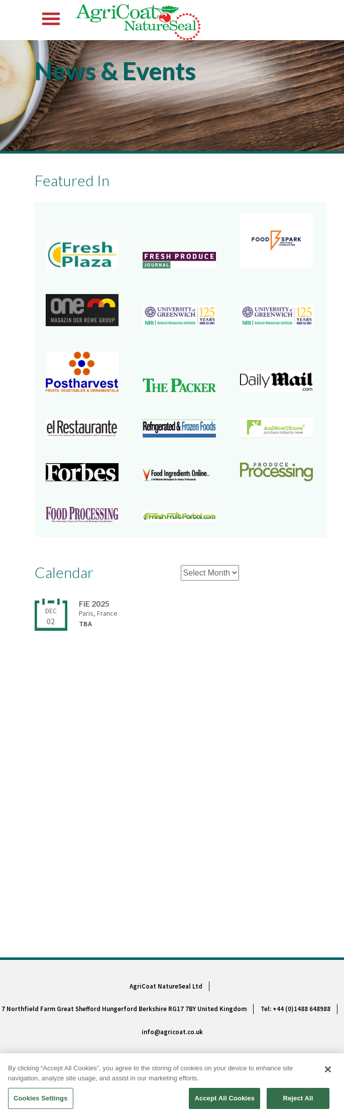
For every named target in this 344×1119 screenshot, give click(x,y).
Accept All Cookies (224, 1099)
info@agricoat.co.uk (172, 1032)
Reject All (298, 1099)
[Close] (328, 1071)
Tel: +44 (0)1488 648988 (295, 1009)
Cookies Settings (41, 1099)
